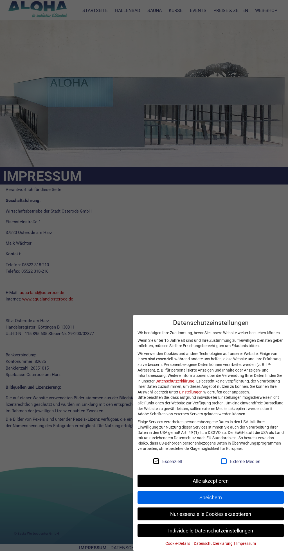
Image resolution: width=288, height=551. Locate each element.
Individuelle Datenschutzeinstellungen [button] (210, 530)
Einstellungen (190, 392)
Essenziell (170, 461)
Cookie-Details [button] (178, 543)
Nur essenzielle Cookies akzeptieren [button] (210, 514)
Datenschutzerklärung (175, 381)
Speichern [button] (210, 497)
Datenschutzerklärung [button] (213, 543)
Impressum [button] (246, 543)
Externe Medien (243, 461)
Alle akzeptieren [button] (211, 481)
